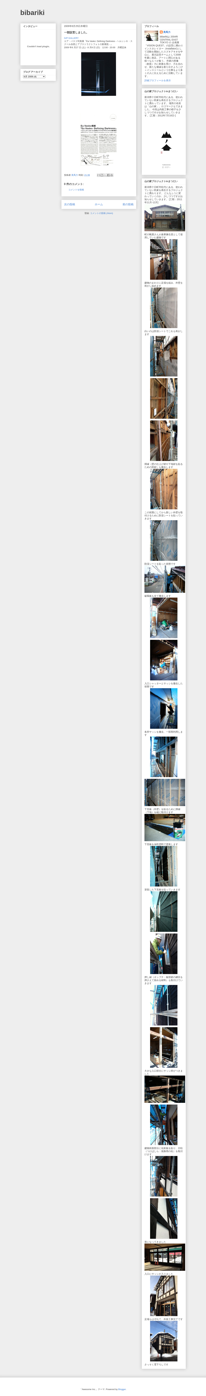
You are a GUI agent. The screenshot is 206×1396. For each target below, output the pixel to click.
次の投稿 (69, 204)
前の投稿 (128, 204)
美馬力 (166, 32)
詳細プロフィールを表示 (157, 80)
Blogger (122, 1389)
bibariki (32, 12)
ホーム (99, 204)
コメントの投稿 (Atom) (101, 213)
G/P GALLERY (71, 38)
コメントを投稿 (76, 189)
